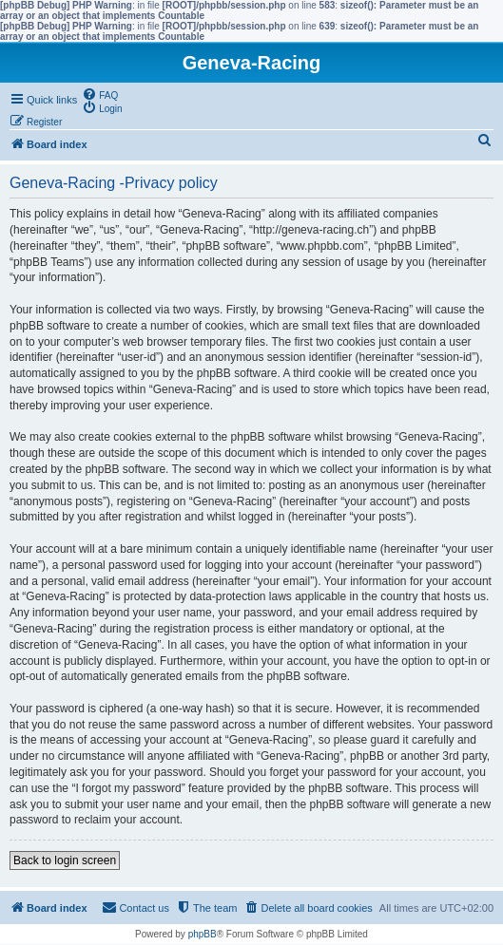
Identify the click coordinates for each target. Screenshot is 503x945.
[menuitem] (100, 94)
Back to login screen (64, 860)
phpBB (202, 934)
